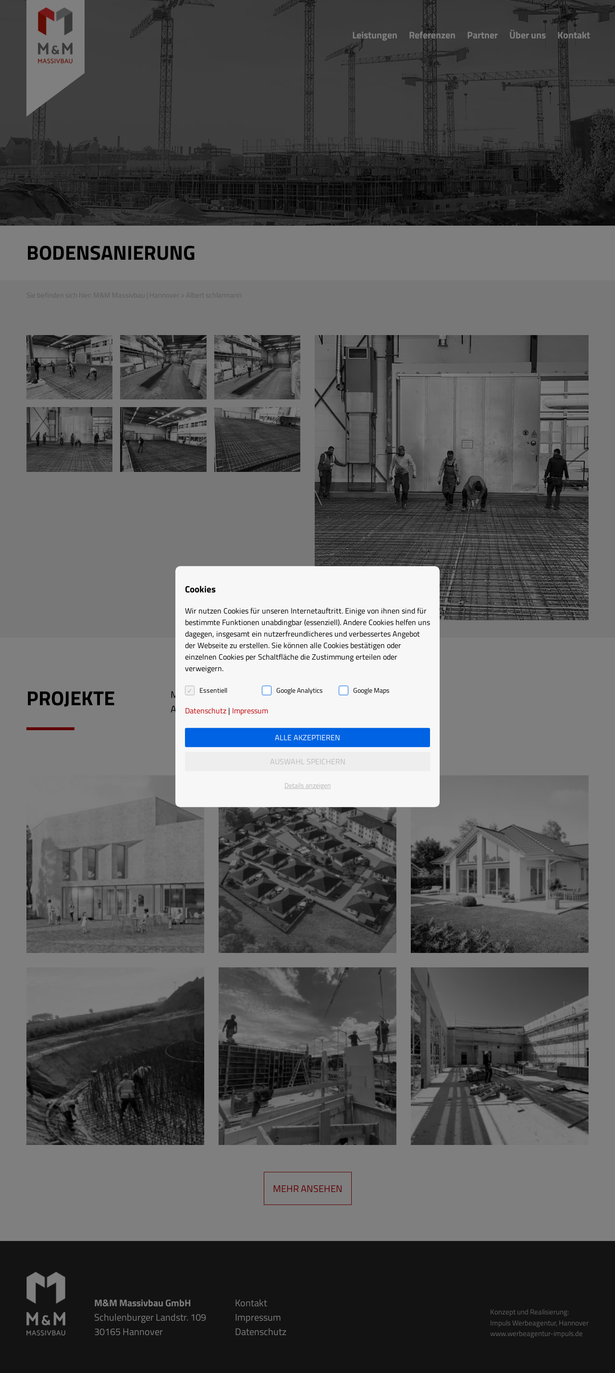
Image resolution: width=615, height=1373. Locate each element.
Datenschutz (205, 710)
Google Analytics (299, 690)
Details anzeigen (307, 785)
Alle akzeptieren (307, 737)
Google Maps (371, 690)
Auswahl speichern (307, 761)
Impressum (250, 710)
